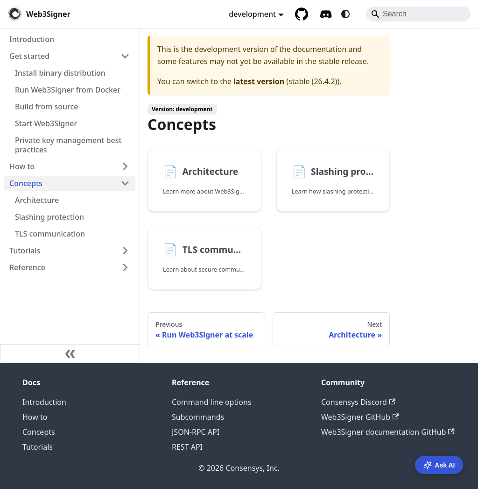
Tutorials (37, 447)
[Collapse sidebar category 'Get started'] (125, 56)
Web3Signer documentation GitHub (388, 432)
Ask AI (439, 465)
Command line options (212, 402)
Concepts (38, 432)
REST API (187, 447)
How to (34, 417)
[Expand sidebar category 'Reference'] (125, 267)
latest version (258, 81)
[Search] (418, 14)
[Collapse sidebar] (70, 353)
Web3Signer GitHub (360, 417)
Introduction (44, 402)
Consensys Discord (358, 402)
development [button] (252, 14)
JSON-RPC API (195, 432)
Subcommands (198, 417)
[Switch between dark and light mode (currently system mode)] (345, 14)
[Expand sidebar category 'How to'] (125, 166)
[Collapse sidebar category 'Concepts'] (125, 183)
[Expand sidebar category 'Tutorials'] (125, 250)
